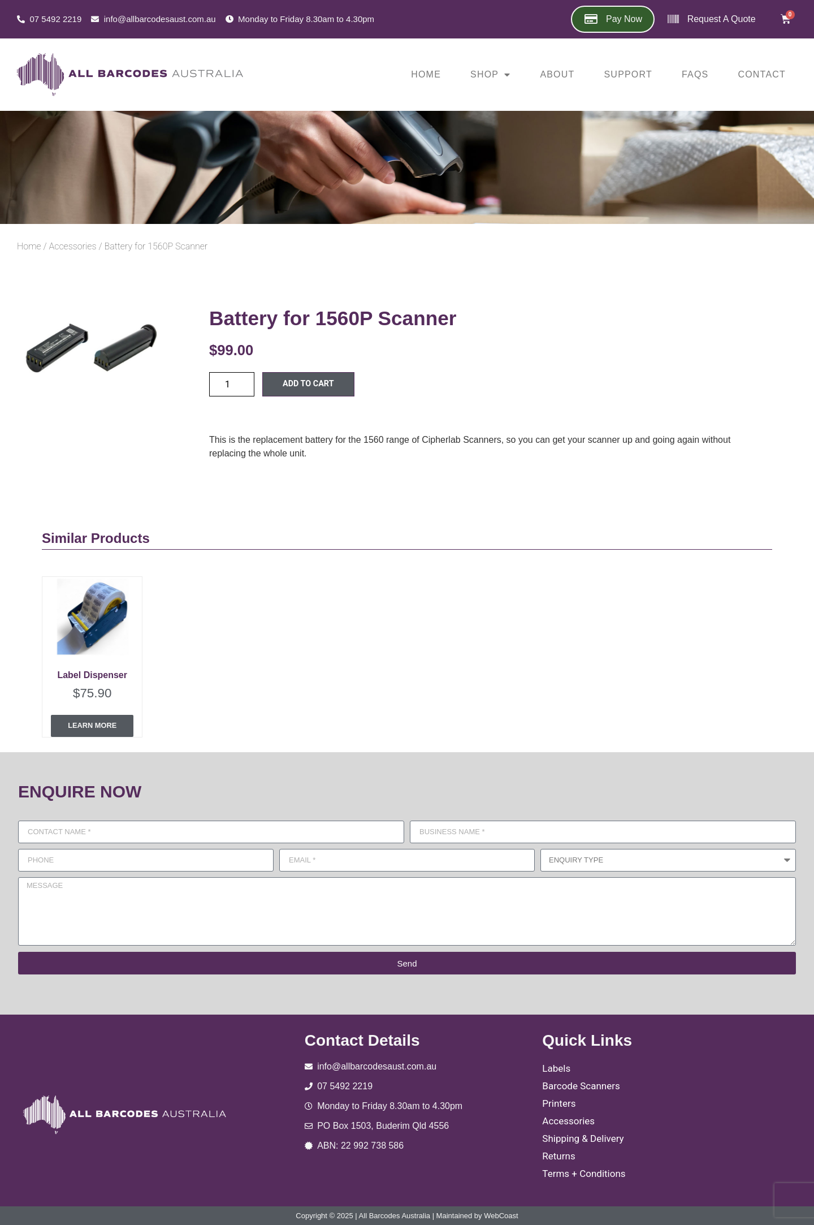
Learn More (92, 726)
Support (628, 74)
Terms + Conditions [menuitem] (583, 1173)
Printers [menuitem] (558, 1103)
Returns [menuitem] (558, 1155)
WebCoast (501, 1215)
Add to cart (308, 384)
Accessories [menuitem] (568, 1120)
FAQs (695, 74)
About (557, 74)
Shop (490, 74)
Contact (762, 74)
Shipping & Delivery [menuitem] (583, 1138)
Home (426, 74)
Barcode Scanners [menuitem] (581, 1086)
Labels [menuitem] (556, 1068)
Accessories (72, 246)
